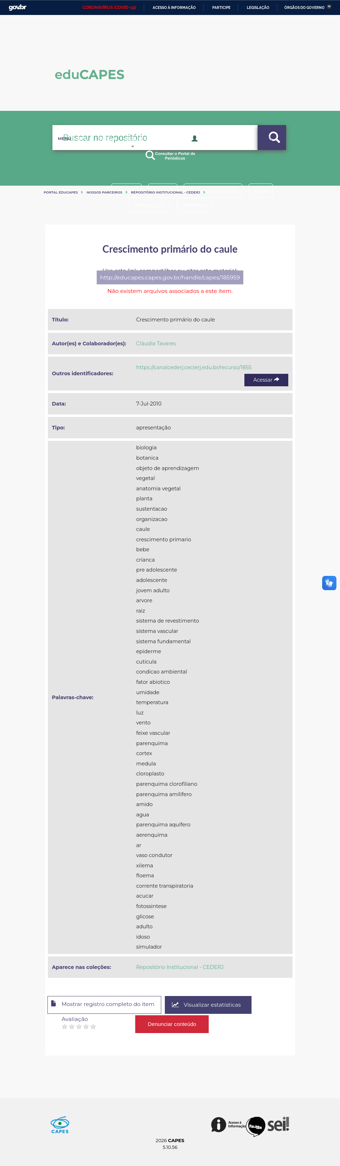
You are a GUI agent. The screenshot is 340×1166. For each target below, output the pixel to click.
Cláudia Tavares (156, 343)
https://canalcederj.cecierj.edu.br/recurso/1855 (194, 367)
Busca (100, 149)
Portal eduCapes (61, 192)
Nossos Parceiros (104, 192)
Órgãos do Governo (304, 8)
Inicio (69, 149)
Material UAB (147, 205)
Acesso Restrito (216, 149)
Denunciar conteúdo (172, 1023)
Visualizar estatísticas (216, 1005)
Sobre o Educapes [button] (154, 149)
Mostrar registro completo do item (107, 1005)
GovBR (17, 7)
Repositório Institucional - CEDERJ (165, 192)
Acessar (266, 380)
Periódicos (196, 205)
